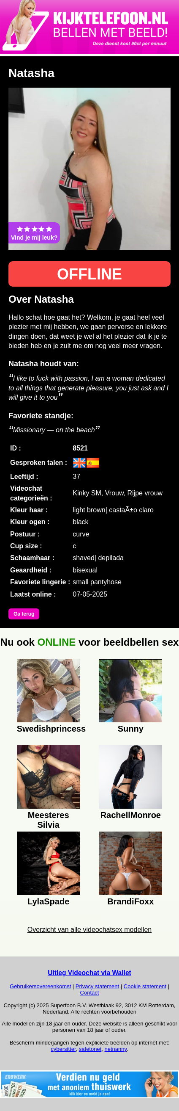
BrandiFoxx (130, 901)
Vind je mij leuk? (34, 233)
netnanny (116, 1049)
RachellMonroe (130, 815)
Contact (89, 992)
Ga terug (24, 614)
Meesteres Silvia (48, 818)
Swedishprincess (48, 728)
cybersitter (63, 1049)
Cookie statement (145, 986)
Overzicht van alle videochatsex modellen (89, 929)
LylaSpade (48, 901)
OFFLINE (89, 274)
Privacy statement (97, 986)
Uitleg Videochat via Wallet (89, 972)
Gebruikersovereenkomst (40, 986)
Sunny (131, 728)
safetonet (90, 1049)
